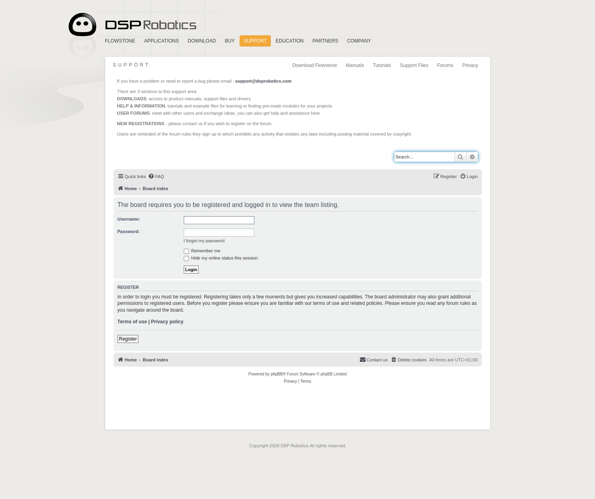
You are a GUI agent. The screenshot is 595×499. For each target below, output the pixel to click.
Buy (230, 41)
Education (290, 41)
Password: (129, 231)
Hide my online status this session (221, 258)
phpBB (277, 374)
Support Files (414, 65)
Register (128, 339)
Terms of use (132, 322)
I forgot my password (204, 240)
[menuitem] (156, 176)
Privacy (470, 65)
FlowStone (120, 41)
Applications (161, 41)
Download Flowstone (314, 65)
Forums (445, 65)
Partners (325, 41)
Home (131, 24)
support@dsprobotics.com (263, 81)
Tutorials (382, 65)
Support (255, 41)
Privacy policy (167, 322)
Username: (129, 219)
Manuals (355, 65)
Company (359, 41)
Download (202, 41)
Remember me (202, 250)
